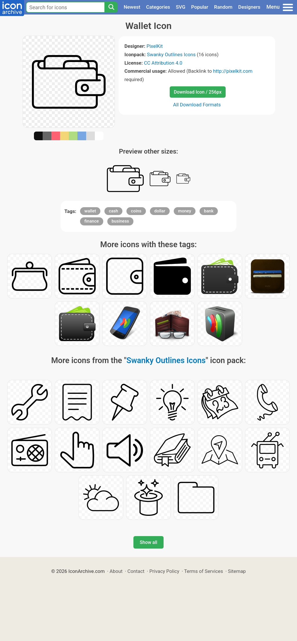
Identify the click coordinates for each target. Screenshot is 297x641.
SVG (180, 7)
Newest (132, 7)
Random (223, 7)
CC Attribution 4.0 (163, 63)
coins (136, 211)
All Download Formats (197, 105)
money (184, 211)
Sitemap (237, 571)
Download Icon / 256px (197, 92)
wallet (90, 211)
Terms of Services (203, 571)
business (120, 221)
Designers (249, 7)
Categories (158, 7)
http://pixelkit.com (232, 71)
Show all (148, 542)
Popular (199, 7)
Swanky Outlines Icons (171, 54)
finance (91, 221)
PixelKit (154, 46)
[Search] (111, 7)
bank (208, 211)
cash (113, 211)
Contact (135, 571)
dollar (159, 211)
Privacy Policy (164, 571)
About (116, 571)
